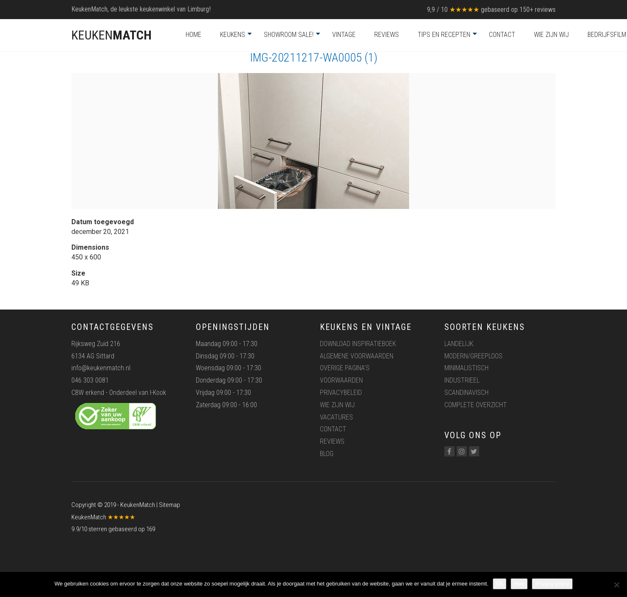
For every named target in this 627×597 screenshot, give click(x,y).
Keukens (232, 35)
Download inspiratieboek (358, 344)
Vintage (344, 35)
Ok (499, 583)
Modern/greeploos (473, 356)
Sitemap (169, 505)
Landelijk (458, 344)
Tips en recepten (444, 35)
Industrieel (462, 380)
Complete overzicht (475, 405)
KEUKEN (111, 35)
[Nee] (616, 584)
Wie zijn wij (551, 35)
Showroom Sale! (289, 35)
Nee (519, 583)
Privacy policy (552, 583)
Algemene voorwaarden (356, 356)
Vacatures (336, 417)
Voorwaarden (341, 380)
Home (193, 35)
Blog (326, 454)
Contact (502, 35)
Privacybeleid (341, 393)
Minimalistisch (466, 368)
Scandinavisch (466, 393)
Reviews (386, 35)
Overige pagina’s (345, 368)
